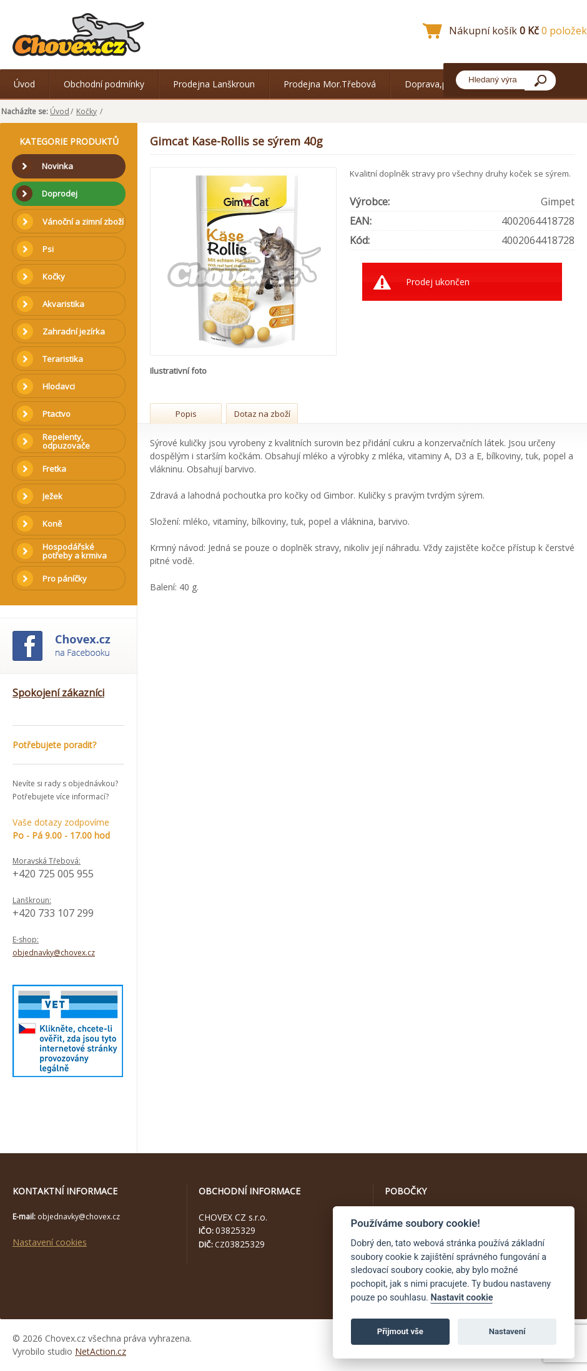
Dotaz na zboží (262, 413)
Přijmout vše (400, 1331)
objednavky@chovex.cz (53, 952)
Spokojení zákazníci (58, 693)
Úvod (24, 84)
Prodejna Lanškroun (214, 84)
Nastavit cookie (461, 1297)
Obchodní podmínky (104, 84)
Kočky (86, 111)
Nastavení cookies (49, 1242)
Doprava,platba (436, 84)
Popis (186, 413)
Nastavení (507, 1331)
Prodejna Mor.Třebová (330, 84)
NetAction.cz (100, 1351)
